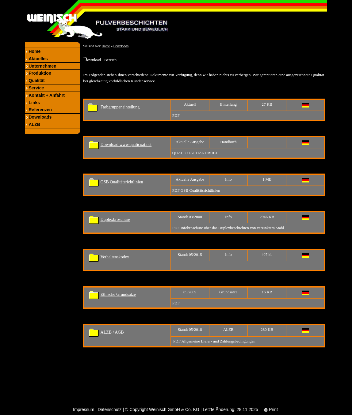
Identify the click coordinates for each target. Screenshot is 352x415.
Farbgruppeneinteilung (113, 107)
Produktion (40, 73)
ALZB (34, 124)
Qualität (37, 80)
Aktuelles (38, 58)
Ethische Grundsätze (118, 294)
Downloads (40, 117)
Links (34, 102)
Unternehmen (42, 66)
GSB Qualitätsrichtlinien (122, 182)
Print (271, 409)
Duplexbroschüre (115, 219)
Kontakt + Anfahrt (47, 95)
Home (35, 51)
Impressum (83, 409)
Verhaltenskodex (115, 257)
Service (36, 87)
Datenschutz (110, 409)
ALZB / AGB (112, 332)
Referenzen (40, 109)
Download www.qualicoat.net (126, 144)
